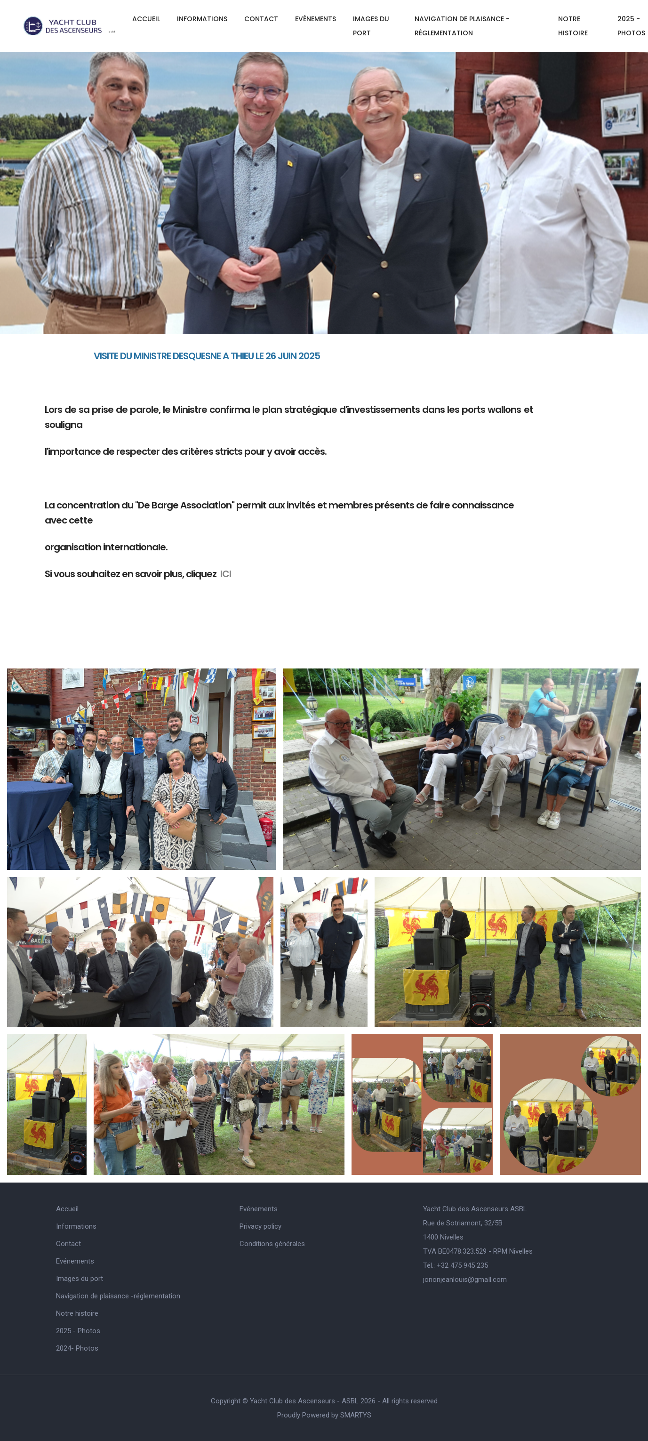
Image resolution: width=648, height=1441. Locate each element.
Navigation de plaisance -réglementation (462, 26)
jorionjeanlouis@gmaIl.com (465, 1279)
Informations (202, 19)
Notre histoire (573, 26)
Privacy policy (260, 1226)
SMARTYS (355, 1415)
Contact (261, 19)
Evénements (315, 19)
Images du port (371, 26)
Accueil (146, 19)
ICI (225, 573)
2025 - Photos (78, 1331)
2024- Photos (77, 1348)
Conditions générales (272, 1244)
